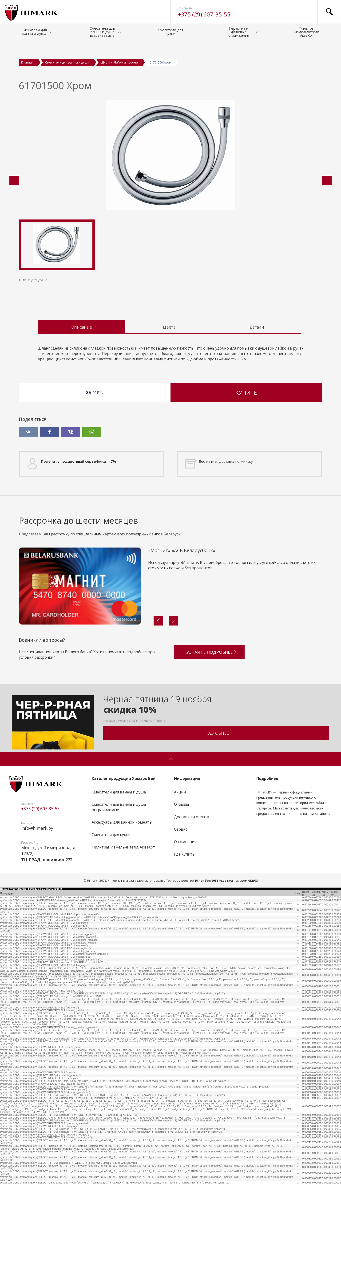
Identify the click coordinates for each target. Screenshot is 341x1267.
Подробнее (216, 816)
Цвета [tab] (169, 410)
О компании (185, 924)
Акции (180, 875)
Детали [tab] (257, 410)
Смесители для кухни (111, 917)
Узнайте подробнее (212, 733)
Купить (246, 475)
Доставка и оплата (191, 900)
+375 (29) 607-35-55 (204, 14)
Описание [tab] (81, 410)
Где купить (184, 937)
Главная (27, 62)
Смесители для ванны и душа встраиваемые (119, 890)
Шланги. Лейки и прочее (119, 62)
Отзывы (181, 887)
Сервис (180, 912)
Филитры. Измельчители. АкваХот (123, 930)
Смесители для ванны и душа (67, 62)
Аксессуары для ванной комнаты (122, 905)
